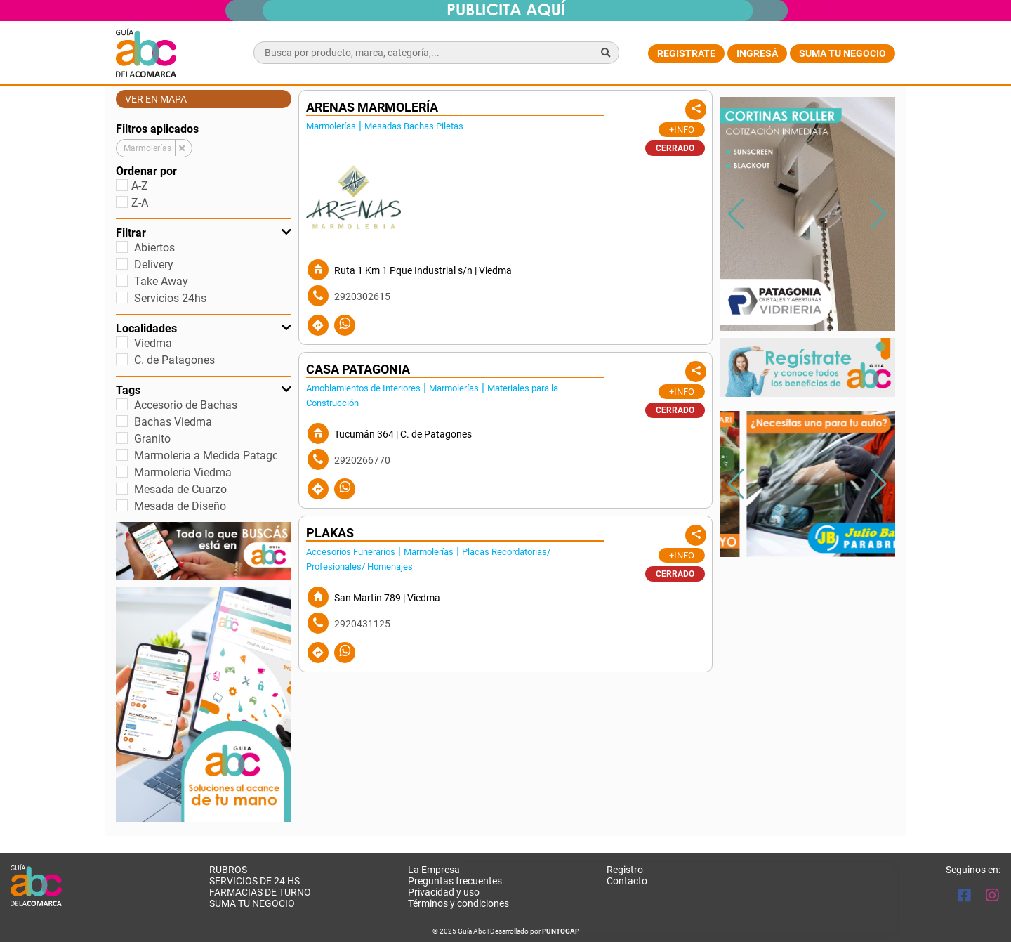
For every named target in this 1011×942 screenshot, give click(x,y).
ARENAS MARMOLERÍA (372, 107)
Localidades (203, 328)
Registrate (686, 53)
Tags (203, 390)
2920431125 (362, 623)
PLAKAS (330, 533)
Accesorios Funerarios (350, 552)
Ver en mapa (156, 99)
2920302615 (362, 296)
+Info (681, 129)
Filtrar (203, 233)
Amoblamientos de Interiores (363, 388)
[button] (878, 214)
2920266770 (362, 460)
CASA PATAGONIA (358, 369)
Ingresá (757, 53)
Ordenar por (146, 171)
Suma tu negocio (842, 53)
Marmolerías (331, 126)
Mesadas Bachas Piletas (413, 126)
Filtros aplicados (157, 129)
